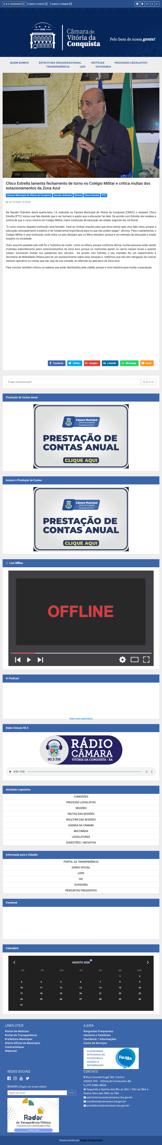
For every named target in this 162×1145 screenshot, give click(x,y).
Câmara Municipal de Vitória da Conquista (29, 195)
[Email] (37, 1092)
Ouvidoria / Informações (100, 1039)
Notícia (78, 195)
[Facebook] (9, 1078)
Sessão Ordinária (63, 195)
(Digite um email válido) (33, 1086)
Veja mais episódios (81, 718)
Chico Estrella (92, 195)
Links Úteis (14, 1026)
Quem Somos (19, 62)
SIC (81, 879)
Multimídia (81, 831)
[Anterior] (14, 962)
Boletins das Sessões (81, 819)
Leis (82, 66)
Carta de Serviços (95, 1043)
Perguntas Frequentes (81, 890)
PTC (104, 195)
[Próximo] (148, 962)
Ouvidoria (103, 66)
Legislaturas (81, 836)
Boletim (13, 1086)
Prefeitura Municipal (18, 1039)
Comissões (81, 796)
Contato (91, 1071)
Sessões (81, 808)
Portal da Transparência (81, 861)
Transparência (58, 66)
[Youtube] (21, 1078)
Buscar (148, 381)
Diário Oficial (81, 867)
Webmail (11, 1050)
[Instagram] (15, 1078)
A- (157, 3)
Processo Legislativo (130, 62)
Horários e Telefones (97, 1035)
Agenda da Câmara (81, 825)
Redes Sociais (18, 1071)
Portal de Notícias (17, 1031)
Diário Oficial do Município (22, 1043)
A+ (147, 3)
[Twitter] (27, 1078)
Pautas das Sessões (81, 813)
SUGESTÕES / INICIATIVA (81, 842)
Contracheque (14, 1047)
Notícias (97, 62)
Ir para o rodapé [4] (61, 3)
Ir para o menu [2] (37, 3)
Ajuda (89, 1026)
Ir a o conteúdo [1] (14, 3)
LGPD (81, 873)
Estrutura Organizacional (60, 62)
